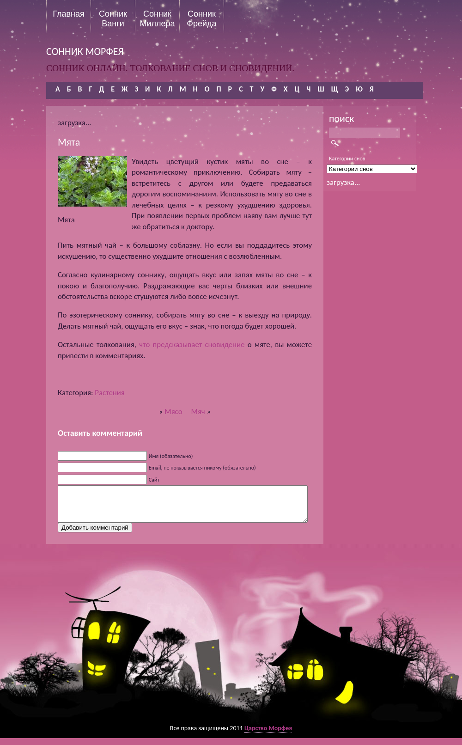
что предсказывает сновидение (191, 344)
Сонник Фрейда (201, 18)
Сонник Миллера (157, 18)
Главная (69, 13)
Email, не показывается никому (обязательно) (202, 467)
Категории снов (347, 158)
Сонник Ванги (113, 18)
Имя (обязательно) (171, 456)
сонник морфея (85, 51)
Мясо (173, 411)
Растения (110, 392)
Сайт (154, 479)
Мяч (198, 411)
